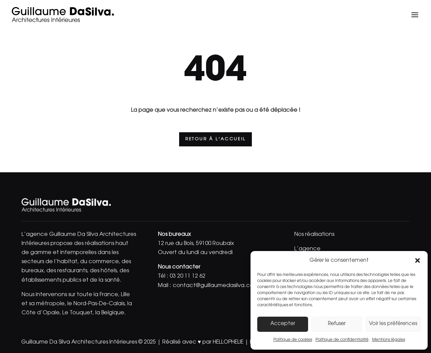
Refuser (336, 323)
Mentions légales (388, 340)
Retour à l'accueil (215, 139)
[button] (417, 260)
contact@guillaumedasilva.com (216, 285)
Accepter (282, 323)
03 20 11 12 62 (187, 276)
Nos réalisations (314, 234)
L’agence (307, 249)
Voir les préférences (393, 323)
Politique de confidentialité (342, 340)
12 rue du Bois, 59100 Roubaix (196, 243)
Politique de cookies (292, 340)
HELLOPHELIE (228, 342)
